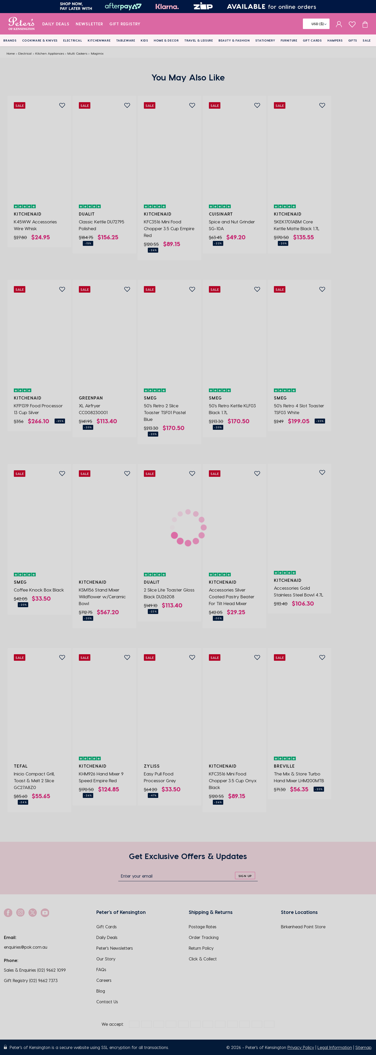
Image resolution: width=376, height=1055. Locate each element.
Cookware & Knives (40, 40)
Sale (367, 40)
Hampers (335, 40)
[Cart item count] (365, 24)
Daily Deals (56, 23)
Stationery (265, 40)
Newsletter (89, 23)
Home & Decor (166, 40)
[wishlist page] (352, 23)
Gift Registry (125, 23)
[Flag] (316, 24)
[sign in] (339, 23)
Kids (144, 40)
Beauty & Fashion (234, 40)
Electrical (72, 40)
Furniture (289, 40)
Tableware (125, 40)
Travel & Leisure (198, 40)
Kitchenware (99, 40)
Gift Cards (312, 40)
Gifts (352, 40)
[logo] (21, 23)
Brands (9, 40)
